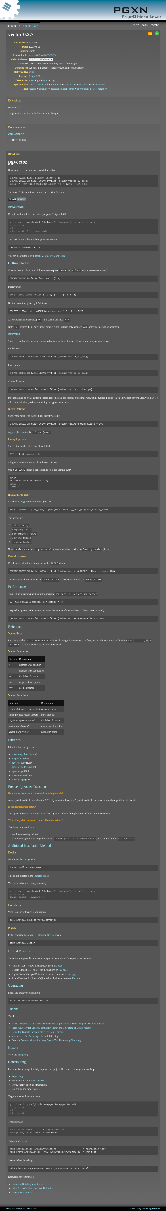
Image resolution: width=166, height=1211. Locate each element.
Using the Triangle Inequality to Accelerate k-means (37, 1032)
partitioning (75, 579)
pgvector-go (18, 771)
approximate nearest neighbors (92, 88)
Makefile (83, 84)
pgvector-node (19, 767)
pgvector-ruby (19, 762)
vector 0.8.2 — (42, 55)
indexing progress (24, 501)
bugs (53, 80)
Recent (155, 25)
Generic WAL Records (23, 1192)
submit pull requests (35, 1080)
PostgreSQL (35, 76)
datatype (43, 88)
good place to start (19, 432)
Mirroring (146, 1208)
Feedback (156, 1208)
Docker (38, 256)
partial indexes (25, 563)
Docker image (23, 859)
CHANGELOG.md (38, 84)
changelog (23, 1054)
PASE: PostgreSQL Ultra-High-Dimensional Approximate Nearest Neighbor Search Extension (58, 1023)
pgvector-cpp (18, 779)
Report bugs (18, 1076)
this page (57, 965)
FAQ (139, 1208)
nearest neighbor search (62, 88)
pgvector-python (20, 754)
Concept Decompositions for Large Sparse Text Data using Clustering (46, 1040)
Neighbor (16, 758)
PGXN (61, 256)
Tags (145, 25)
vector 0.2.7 (30, 25)
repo (45, 80)
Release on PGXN (29, 1208)
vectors (32, 88)
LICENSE (56, 84)
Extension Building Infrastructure (28, 1184)
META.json (70, 84)
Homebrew (48, 256)
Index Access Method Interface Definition (32, 1188)
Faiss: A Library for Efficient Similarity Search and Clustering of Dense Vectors (51, 1027)
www (31, 80)
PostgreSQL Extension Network (40, 935)
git (38, 80)
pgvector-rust (18, 775)
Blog (8, 1208)
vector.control (98, 84)
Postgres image (41, 875)
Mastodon (15, 1208)
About (132, 1208)
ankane (12, 25)
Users (135, 25)
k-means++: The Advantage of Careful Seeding (35, 1036)
